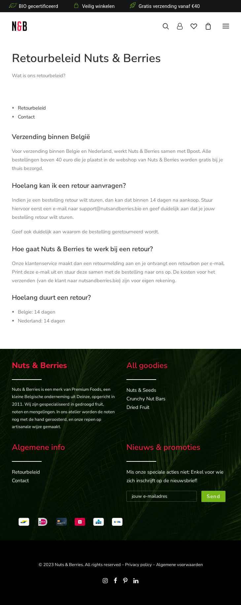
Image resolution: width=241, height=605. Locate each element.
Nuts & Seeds (141, 390)
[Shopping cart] (204, 26)
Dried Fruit (137, 407)
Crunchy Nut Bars (145, 398)
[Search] (162, 26)
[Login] (176, 26)
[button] (226, 26)
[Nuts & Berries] (58, 26)
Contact (26, 117)
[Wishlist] (190, 26)
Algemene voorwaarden (179, 565)
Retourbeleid (32, 108)
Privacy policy (138, 565)
